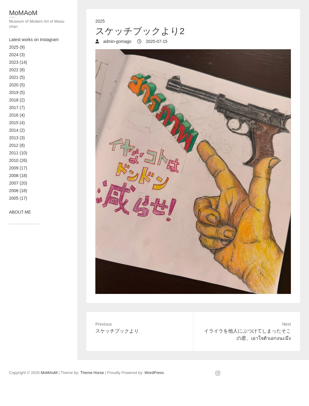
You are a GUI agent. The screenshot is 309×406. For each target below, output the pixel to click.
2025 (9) (17, 47)
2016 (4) (17, 115)
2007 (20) (18, 183)
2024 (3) (17, 54)
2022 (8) (17, 69)
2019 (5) (17, 92)
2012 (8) (17, 145)
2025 (100, 21)
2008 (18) (18, 175)
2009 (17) (18, 168)
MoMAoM (23, 13)
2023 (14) (18, 62)
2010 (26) (18, 160)
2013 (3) (17, 137)
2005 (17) (18, 198)
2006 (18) (18, 190)
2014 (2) (17, 130)
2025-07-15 (156, 41)
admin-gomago (116, 41)
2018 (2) (17, 100)
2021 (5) (17, 77)
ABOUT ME (20, 212)
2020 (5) (17, 84)
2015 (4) (17, 122)
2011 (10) (18, 152)
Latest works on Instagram (34, 39)
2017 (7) (17, 107)
